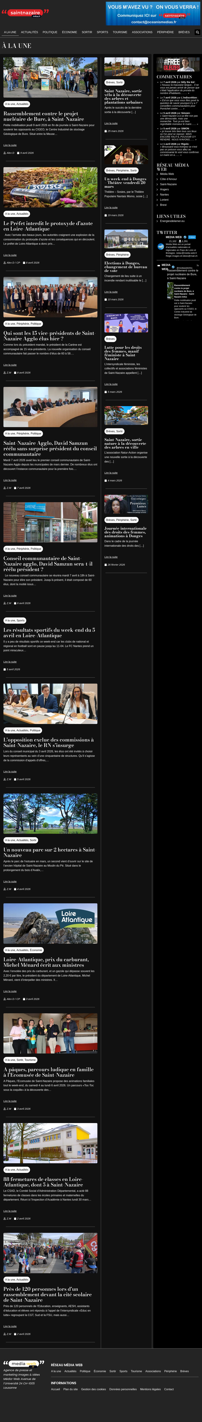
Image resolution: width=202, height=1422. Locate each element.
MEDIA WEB (166, 267)
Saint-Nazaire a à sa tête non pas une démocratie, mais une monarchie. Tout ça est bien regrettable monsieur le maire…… (179, 119)
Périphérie (165, 32)
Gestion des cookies (93, 1405)
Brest (163, 204)
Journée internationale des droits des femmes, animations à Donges (125, 532)
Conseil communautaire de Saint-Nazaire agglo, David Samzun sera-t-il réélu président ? (48, 563)
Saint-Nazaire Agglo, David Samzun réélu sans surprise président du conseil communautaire (50, 448)
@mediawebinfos (184, 268)
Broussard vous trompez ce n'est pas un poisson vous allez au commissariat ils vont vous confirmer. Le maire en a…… (179, 150)
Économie (69, 32)
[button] (197, 32)
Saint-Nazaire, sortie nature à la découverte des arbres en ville (125, 443)
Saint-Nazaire (168, 184)
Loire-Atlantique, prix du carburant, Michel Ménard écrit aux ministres (50, 970)
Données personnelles (123, 1405)
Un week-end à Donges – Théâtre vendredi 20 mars (125, 182)
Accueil (55, 1405)
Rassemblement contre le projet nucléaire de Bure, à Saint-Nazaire (48, 116)
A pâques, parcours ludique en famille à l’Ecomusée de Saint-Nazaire (43, 1085)
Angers (164, 189)
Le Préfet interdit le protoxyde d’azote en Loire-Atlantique (43, 226)
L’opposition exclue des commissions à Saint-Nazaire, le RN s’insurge (49, 745)
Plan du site (70, 1405)
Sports (102, 32)
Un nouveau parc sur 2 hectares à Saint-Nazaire (47, 858)
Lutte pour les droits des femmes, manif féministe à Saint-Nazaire (123, 353)
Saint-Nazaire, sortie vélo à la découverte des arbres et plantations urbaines (123, 96)
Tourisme (120, 32)
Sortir (87, 32)
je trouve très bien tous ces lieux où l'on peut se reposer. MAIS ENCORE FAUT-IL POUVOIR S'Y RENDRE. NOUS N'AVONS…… (178, 135)
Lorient (164, 199)
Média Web (167, 173)
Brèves (184, 32)
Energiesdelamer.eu (172, 221)
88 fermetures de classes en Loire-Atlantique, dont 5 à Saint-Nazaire (47, 1198)
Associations (142, 32)
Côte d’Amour (168, 179)
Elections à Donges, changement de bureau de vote (125, 267)
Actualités (29, 32)
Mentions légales (150, 1405)
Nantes (164, 194)
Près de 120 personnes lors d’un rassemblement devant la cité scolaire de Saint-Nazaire (44, 1310)
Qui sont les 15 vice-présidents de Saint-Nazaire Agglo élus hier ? (46, 336)
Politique (50, 32)
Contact (169, 1405)
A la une (10, 32)
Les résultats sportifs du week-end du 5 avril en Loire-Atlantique (47, 632)
